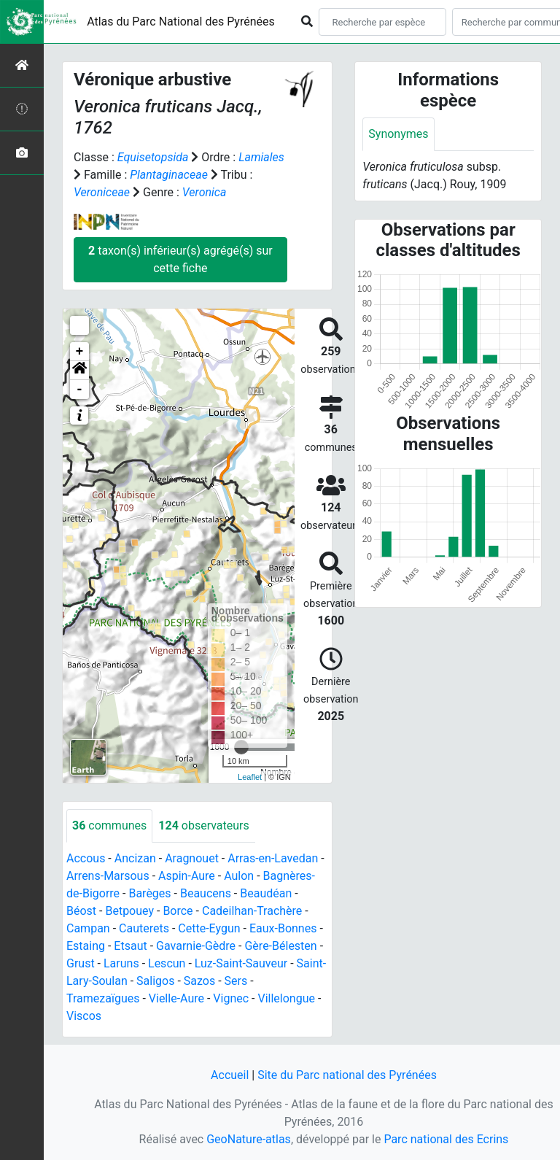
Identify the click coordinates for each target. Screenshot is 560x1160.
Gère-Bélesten (280, 946)
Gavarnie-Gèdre (196, 946)
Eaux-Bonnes (282, 928)
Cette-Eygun (209, 928)
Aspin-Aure (186, 876)
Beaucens (205, 893)
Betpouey (129, 911)
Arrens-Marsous (107, 876)
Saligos (155, 981)
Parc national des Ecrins (446, 1139)
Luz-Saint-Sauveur (241, 963)
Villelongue (285, 998)
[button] (79, 370)
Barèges (149, 893)
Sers (236, 981)
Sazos (199, 981)
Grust (80, 963)
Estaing (85, 946)
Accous (85, 858)
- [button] (80, 389)
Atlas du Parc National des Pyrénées (181, 21)
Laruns (121, 963)
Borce (177, 911)
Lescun (166, 963)
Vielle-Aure (176, 998)
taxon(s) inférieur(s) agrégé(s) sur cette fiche (180, 259)
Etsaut (130, 946)
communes (109, 825)
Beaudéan (266, 893)
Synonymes (398, 134)
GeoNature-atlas (248, 1139)
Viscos (83, 1016)
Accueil (230, 1075)
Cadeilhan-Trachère (252, 911)
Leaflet (250, 777)
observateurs (203, 825)
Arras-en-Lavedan (273, 858)
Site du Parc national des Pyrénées (347, 1075)
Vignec (231, 998)
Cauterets (144, 928)
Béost (81, 911)
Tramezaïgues (102, 998)
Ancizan (135, 858)
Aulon (239, 876)
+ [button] (80, 351)
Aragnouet (192, 858)
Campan (88, 928)
